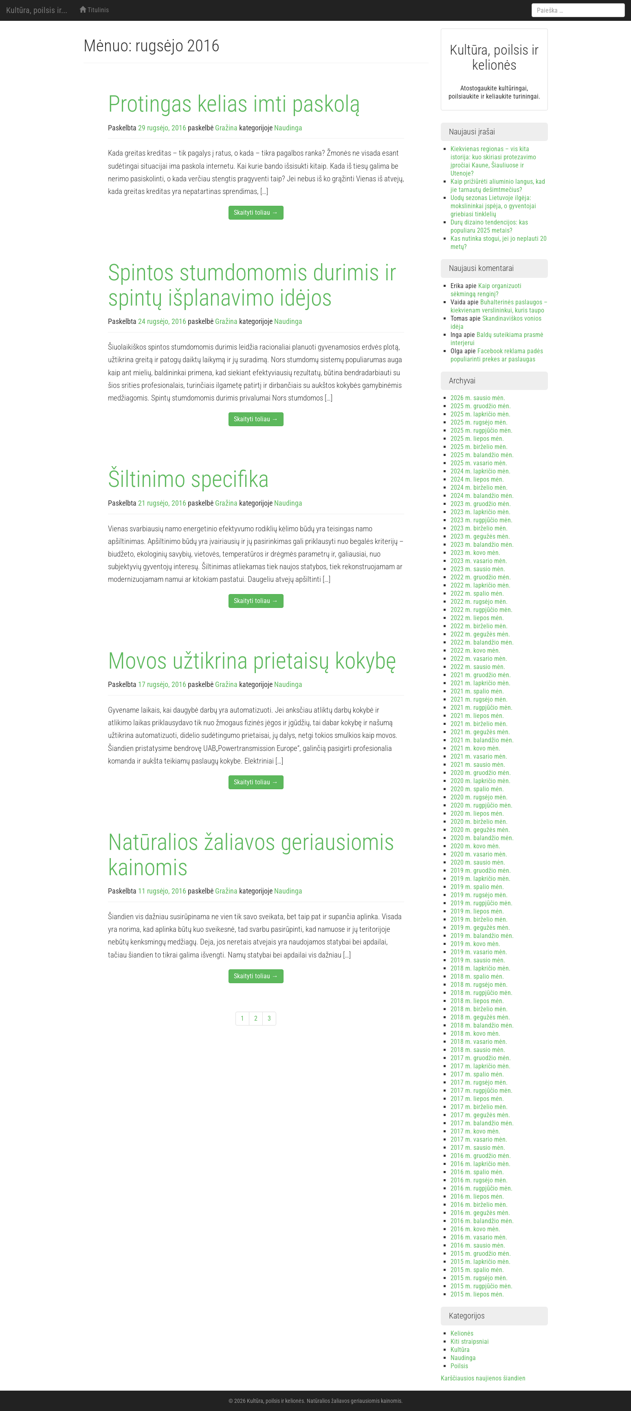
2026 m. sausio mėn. (478, 398)
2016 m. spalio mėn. (477, 1172)
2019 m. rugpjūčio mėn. (481, 903)
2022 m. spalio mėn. (477, 593)
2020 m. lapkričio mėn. (480, 781)
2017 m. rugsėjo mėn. (479, 1082)
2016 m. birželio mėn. (479, 1204)
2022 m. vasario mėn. (479, 659)
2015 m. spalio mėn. (477, 1270)
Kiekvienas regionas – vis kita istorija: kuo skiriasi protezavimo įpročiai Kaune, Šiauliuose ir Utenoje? (493, 161)
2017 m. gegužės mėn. (480, 1115)
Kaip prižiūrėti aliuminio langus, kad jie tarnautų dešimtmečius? (498, 186)
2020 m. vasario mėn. (479, 854)
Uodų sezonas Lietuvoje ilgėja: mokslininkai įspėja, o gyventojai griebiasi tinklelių (493, 206)
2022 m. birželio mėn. (479, 626)
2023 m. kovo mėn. (475, 553)
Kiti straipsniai (470, 1341)
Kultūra (460, 1350)
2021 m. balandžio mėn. (482, 740)
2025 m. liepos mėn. (477, 438)
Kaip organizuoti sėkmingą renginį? (486, 290)
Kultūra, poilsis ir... (36, 10)
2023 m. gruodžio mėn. (481, 504)
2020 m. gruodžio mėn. (481, 773)
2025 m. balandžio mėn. (482, 455)
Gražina (226, 127)
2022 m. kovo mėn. (475, 650)
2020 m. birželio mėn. (479, 821)
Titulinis (94, 10)
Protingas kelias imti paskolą (234, 103)
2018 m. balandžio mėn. (482, 1025)
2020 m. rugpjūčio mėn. (481, 805)
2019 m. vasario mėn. (479, 952)
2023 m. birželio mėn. (479, 528)
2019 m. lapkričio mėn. (480, 879)
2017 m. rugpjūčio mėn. (481, 1090)
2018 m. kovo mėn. (475, 1033)
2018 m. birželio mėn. (479, 1009)
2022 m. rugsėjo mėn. (479, 601)
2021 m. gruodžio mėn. (481, 675)
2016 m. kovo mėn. (475, 1229)
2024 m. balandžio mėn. (482, 496)
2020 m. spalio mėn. (477, 789)
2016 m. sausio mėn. (478, 1245)
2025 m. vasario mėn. (479, 463)
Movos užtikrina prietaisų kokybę (252, 660)
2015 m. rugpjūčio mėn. (481, 1286)
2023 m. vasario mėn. (479, 561)
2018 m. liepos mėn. (477, 1001)
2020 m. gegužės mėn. (480, 830)
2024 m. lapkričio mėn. (480, 471)
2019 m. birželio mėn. (479, 919)
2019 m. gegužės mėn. (480, 927)
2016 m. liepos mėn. (477, 1196)
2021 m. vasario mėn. (479, 756)
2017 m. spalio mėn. (477, 1074)
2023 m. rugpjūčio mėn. (481, 520)
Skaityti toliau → (256, 212)
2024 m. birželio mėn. (479, 487)
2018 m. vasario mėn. (479, 1042)
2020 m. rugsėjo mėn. (479, 797)
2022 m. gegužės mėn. (480, 634)
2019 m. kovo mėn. (475, 944)
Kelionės (462, 1333)
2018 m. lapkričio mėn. (480, 968)
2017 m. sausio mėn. (478, 1147)
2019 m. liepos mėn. (477, 911)
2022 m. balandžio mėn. (482, 642)
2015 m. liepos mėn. (477, 1294)
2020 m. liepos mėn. (477, 813)
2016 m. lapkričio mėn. (480, 1164)
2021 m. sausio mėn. (478, 764)
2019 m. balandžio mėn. (482, 936)
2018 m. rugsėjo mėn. (479, 984)
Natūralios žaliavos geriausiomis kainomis (251, 855)
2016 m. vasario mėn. (479, 1237)
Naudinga (288, 127)
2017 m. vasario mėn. (479, 1139)
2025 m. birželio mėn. (479, 447)
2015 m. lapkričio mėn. (480, 1262)
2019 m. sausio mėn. (478, 960)
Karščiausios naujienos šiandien (483, 1378)
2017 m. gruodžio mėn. (481, 1058)
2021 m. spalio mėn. (477, 691)
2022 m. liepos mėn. (477, 618)
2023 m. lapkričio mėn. (480, 512)
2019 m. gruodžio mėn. (481, 870)
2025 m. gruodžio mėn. (481, 406)
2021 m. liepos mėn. (477, 716)
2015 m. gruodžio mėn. (481, 1253)
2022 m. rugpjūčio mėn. (481, 610)
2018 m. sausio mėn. (478, 1050)
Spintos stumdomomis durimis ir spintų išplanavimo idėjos (252, 285)
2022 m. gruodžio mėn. (481, 577)
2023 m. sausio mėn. (478, 569)
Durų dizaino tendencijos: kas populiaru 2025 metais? (489, 226)
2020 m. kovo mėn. (475, 846)
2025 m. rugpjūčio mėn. (481, 430)
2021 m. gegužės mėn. (480, 732)
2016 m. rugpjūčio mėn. (481, 1188)
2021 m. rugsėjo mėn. (479, 699)
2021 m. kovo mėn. (475, 748)
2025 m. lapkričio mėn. (480, 414)
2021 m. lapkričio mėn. (480, 683)
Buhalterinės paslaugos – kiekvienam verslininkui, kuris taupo (499, 306)
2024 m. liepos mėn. (477, 479)
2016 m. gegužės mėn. (480, 1213)
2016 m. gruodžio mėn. (481, 1156)
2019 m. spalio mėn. (477, 887)
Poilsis (459, 1366)
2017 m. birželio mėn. (479, 1107)
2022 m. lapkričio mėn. (480, 585)
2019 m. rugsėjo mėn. (479, 895)
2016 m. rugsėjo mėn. (479, 1180)
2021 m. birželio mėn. (479, 724)
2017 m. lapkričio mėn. (480, 1066)
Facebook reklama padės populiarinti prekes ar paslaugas (497, 355)
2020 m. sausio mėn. (478, 862)
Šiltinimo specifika (188, 479)
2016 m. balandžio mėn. (482, 1221)
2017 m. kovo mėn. (475, 1131)
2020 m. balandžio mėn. (482, 838)
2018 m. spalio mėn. (477, 976)
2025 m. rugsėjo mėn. (479, 422)
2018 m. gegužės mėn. (480, 1017)
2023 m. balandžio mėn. (482, 544)
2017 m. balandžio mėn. (482, 1123)
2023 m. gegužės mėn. (480, 536)
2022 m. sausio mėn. (478, 667)
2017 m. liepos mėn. (477, 1099)
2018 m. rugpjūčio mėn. (481, 993)
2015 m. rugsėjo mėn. (479, 1278)
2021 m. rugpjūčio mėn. (481, 707)
